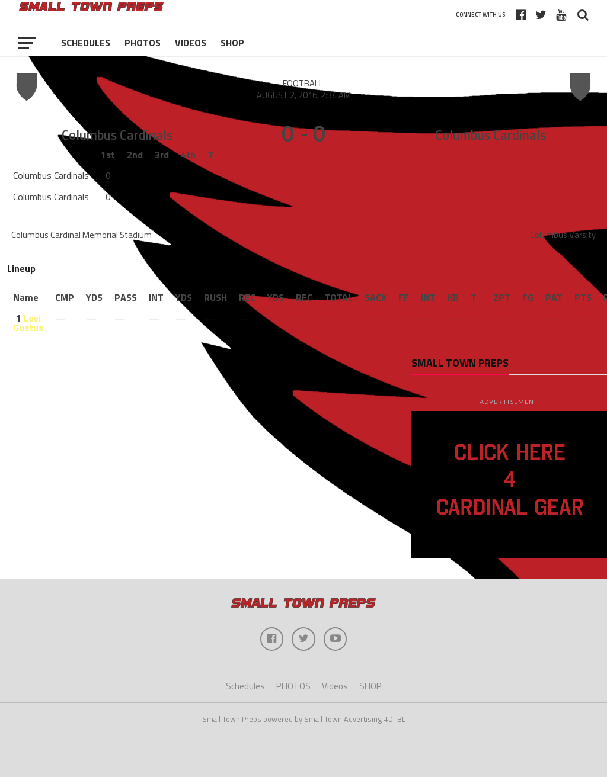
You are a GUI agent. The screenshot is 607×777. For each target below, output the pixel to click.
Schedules (85, 43)
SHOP (232, 43)
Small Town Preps (460, 363)
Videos (190, 43)
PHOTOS (142, 43)
